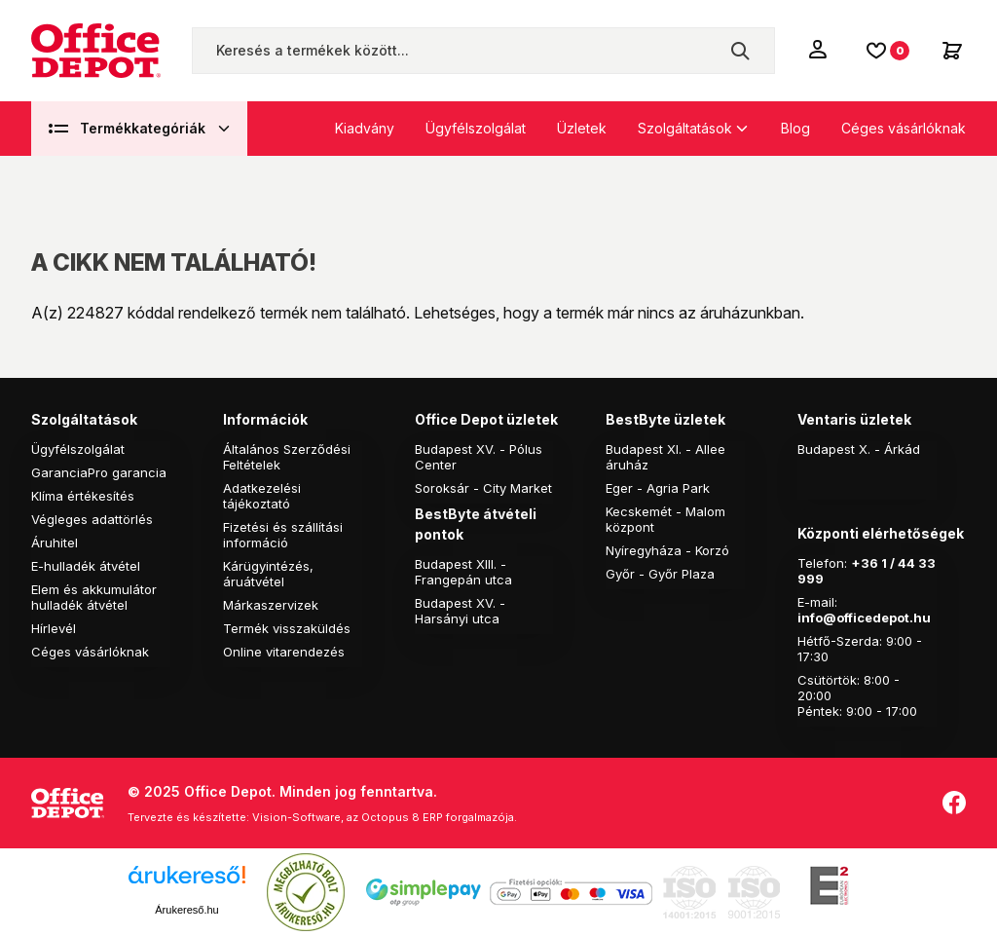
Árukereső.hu (186, 910)
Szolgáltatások (685, 128)
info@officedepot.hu (864, 617)
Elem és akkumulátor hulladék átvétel (94, 597)
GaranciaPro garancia (98, 472)
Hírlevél (53, 628)
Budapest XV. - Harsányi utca (460, 610)
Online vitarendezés (284, 651)
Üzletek (582, 128)
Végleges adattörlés (92, 519)
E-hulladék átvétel (85, 566)
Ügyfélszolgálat (475, 128)
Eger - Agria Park (658, 488)
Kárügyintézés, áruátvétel (268, 573)
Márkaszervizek (270, 605)
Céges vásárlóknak (903, 128)
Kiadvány (364, 128)
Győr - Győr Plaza (660, 573)
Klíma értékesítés (82, 496)
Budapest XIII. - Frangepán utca (463, 571)
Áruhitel (54, 542)
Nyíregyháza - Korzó (667, 550)
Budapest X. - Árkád (858, 449)
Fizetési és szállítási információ (283, 534)
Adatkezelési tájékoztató (262, 495)
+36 (864, 563)
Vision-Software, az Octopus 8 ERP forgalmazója (383, 817)
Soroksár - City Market (483, 488)
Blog (795, 128)
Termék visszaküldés (287, 628)
